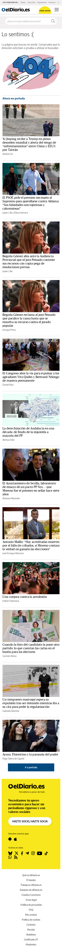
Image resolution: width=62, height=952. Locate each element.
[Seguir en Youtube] (39, 853)
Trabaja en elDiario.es (31, 885)
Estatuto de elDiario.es (31, 889)
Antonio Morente (11, 498)
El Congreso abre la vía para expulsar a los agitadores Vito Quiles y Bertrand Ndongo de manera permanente (30, 377)
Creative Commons (31, 894)
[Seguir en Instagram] (33, 853)
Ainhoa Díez (8, 439)
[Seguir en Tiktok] (46, 853)
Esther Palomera (10, 600)
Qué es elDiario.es (31, 875)
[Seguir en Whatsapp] (10, 857)
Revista (31, 929)
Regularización (42, 2)
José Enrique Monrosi (13, 553)
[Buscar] (53, 21)
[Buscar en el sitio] (27, 21)
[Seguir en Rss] (16, 857)
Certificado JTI (31, 939)
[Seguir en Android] (10, 839)
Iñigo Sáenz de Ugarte (13, 758)
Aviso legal (31, 899)
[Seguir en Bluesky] (10, 853)
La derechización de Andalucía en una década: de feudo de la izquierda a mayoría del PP (28, 432)
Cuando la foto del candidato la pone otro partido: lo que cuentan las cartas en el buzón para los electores (31, 648)
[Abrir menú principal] (57, 9)
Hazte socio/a (44, 10)
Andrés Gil (7, 154)
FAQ (31, 909)
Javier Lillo (7, 212)
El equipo (31, 880)
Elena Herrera (21, 212)
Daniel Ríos (8, 384)
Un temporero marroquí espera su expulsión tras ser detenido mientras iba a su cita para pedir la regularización (30, 703)
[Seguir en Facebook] (22, 853)
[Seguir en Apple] (15, 839)
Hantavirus (52, 2)
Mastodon (31, 944)
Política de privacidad (31, 904)
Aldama (23, 2)
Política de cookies (31, 919)
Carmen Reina (9, 656)
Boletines (31, 934)
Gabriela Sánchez (10, 710)
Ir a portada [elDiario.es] (31, 767)
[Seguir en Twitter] (17, 853)
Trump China (31, 2)
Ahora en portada (13, 98)
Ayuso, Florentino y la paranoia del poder (30, 754)
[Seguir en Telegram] (27, 853)
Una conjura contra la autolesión (24, 596)
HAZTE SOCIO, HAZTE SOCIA (30, 821)
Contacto (31, 924)
